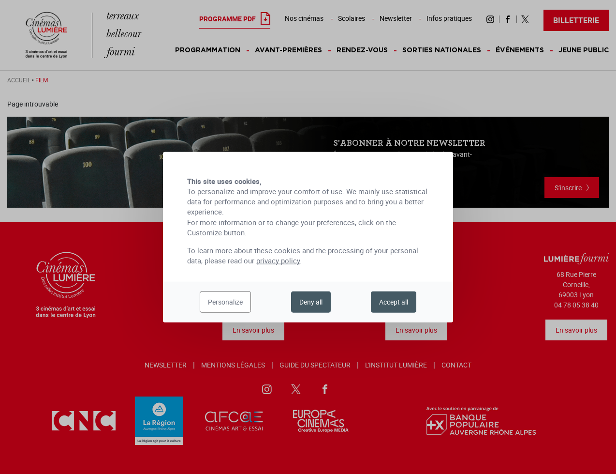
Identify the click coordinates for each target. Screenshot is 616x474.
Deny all (311, 301)
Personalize (225, 301)
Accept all (393, 301)
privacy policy (278, 260)
